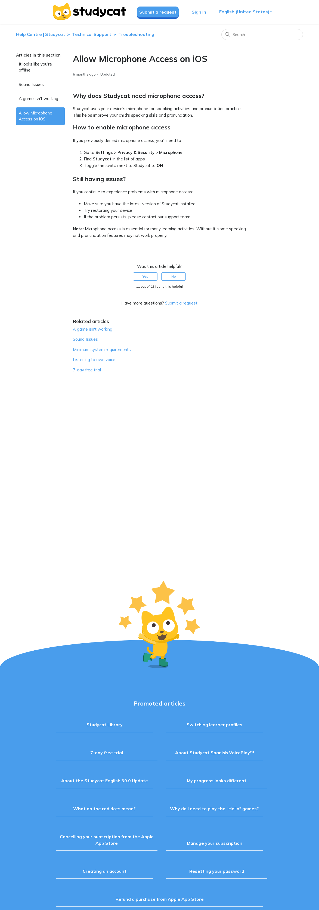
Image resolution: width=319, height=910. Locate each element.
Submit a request (157, 12)
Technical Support (92, 34)
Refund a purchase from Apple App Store (160, 899)
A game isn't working (38, 98)
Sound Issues (31, 84)
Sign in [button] (199, 12)
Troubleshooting (136, 34)
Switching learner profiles (214, 724)
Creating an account (104, 871)
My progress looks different (216, 780)
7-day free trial (87, 369)
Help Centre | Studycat (40, 34)
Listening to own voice (94, 359)
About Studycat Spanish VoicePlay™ (214, 752)
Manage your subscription (214, 843)
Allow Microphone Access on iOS (35, 116)
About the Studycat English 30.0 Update (104, 780)
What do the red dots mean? (104, 808)
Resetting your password (216, 871)
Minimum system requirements (102, 349)
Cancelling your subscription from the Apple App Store (107, 840)
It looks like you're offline (35, 67)
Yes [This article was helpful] (145, 276)
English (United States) (246, 11)
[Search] (262, 34)
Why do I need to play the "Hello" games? (214, 808)
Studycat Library (104, 724)
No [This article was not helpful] (173, 276)
